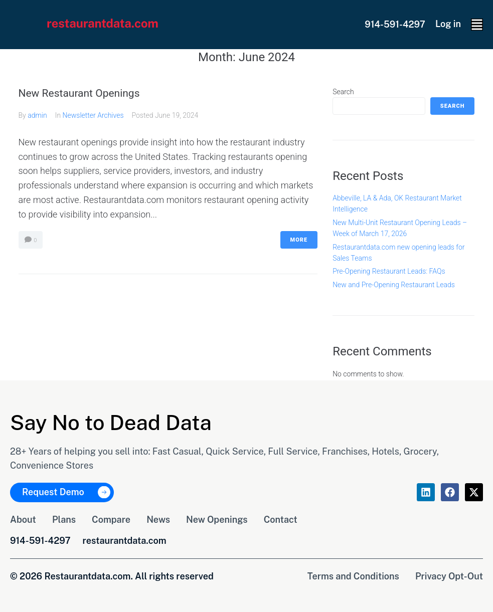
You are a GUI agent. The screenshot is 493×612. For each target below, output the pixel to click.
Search (343, 92)
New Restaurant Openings (79, 93)
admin (37, 115)
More (299, 240)
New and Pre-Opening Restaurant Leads (394, 285)
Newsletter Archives (93, 115)
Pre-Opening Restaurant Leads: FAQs (389, 271)
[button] (477, 25)
